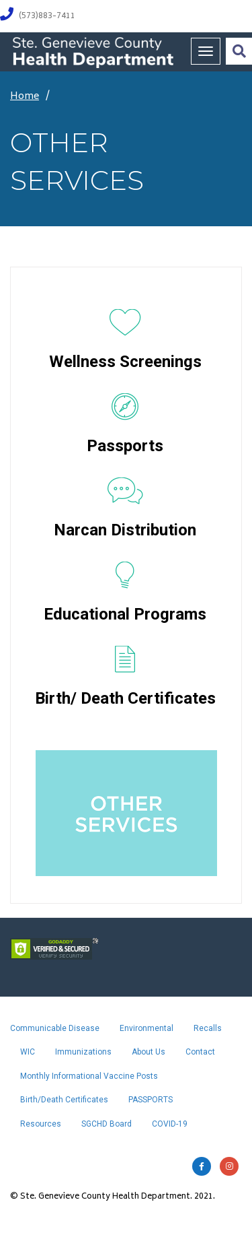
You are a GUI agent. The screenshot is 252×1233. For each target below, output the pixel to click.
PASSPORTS (150, 1099)
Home (24, 96)
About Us (148, 1052)
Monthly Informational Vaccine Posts (89, 1076)
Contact (200, 1052)
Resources (40, 1124)
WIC (27, 1052)
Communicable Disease (54, 1028)
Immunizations (83, 1052)
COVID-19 (169, 1124)
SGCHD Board (106, 1124)
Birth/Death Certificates (64, 1099)
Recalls (208, 1028)
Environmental (146, 1028)
